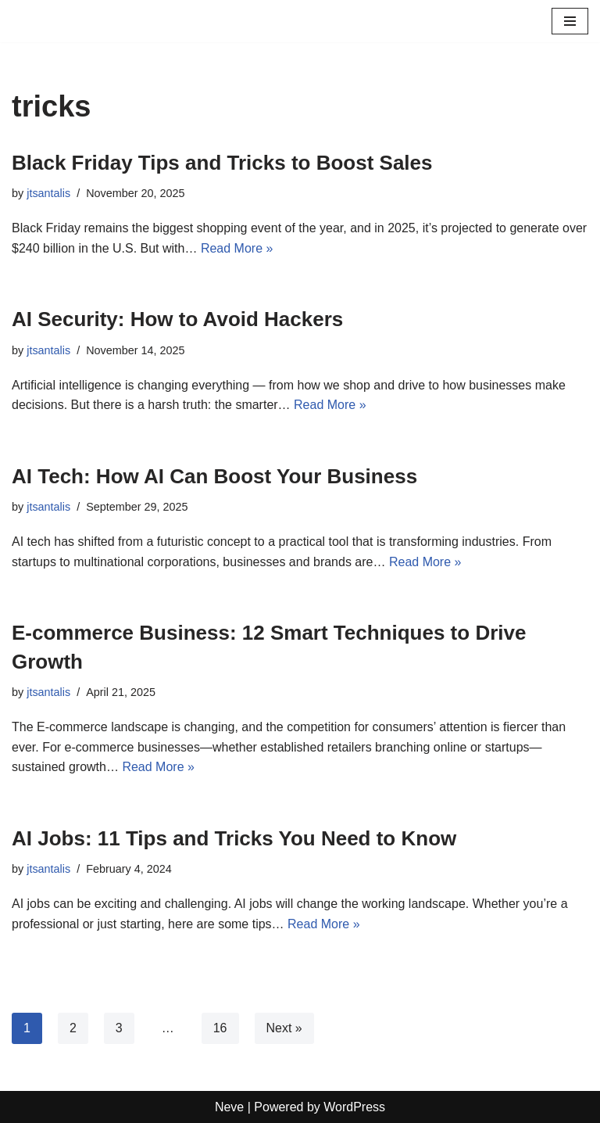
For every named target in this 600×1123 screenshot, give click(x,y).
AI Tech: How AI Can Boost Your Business (214, 476)
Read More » (237, 248)
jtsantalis (48, 193)
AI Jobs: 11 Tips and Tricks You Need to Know (234, 838)
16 (220, 1028)
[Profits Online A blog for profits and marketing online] (58, 21)
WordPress (354, 1107)
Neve (229, 1107)
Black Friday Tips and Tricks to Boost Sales (222, 162)
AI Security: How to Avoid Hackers (177, 319)
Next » (284, 1028)
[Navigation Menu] (570, 21)
